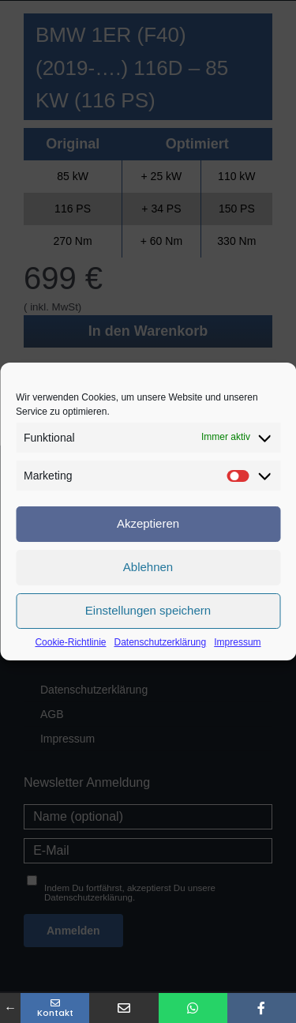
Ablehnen (148, 567)
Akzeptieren (148, 523)
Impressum (237, 642)
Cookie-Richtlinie (70, 642)
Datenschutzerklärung (160, 642)
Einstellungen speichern (148, 610)
